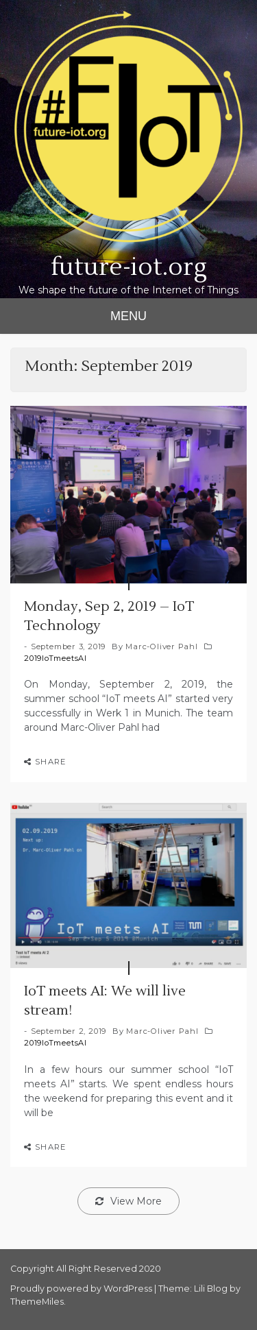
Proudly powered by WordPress (82, 1288)
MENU (128, 316)
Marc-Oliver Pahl (161, 646)
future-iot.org (129, 267)
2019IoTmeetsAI (55, 658)
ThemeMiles (37, 1301)
